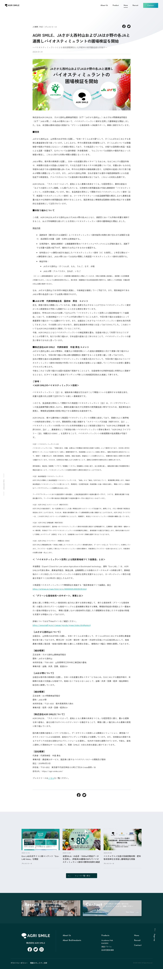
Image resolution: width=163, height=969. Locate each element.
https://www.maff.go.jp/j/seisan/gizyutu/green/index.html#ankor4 (62, 625)
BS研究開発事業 (107, 950)
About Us (67, 936)
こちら (51, 778)
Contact (138, 945)
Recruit (137, 940)
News (136, 936)
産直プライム (106, 947)
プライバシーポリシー (19, 963)
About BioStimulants (72, 940)
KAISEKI (104, 943)
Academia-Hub (107, 940)
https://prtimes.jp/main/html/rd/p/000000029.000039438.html (59, 588)
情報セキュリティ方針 (38, 963)
